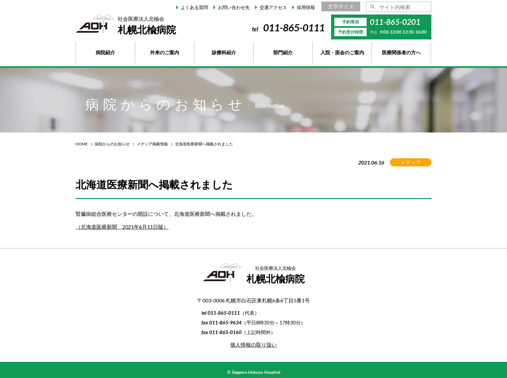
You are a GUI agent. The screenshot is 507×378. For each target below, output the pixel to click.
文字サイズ (341, 6)
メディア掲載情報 (152, 144)
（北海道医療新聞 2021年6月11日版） (122, 227)
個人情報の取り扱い (253, 344)
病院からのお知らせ (112, 144)
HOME (82, 144)
